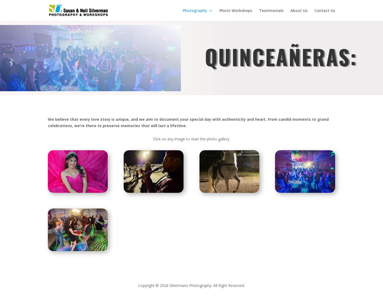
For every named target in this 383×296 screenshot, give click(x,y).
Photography (195, 11)
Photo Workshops (235, 11)
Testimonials (271, 11)
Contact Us (324, 11)
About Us (298, 11)
